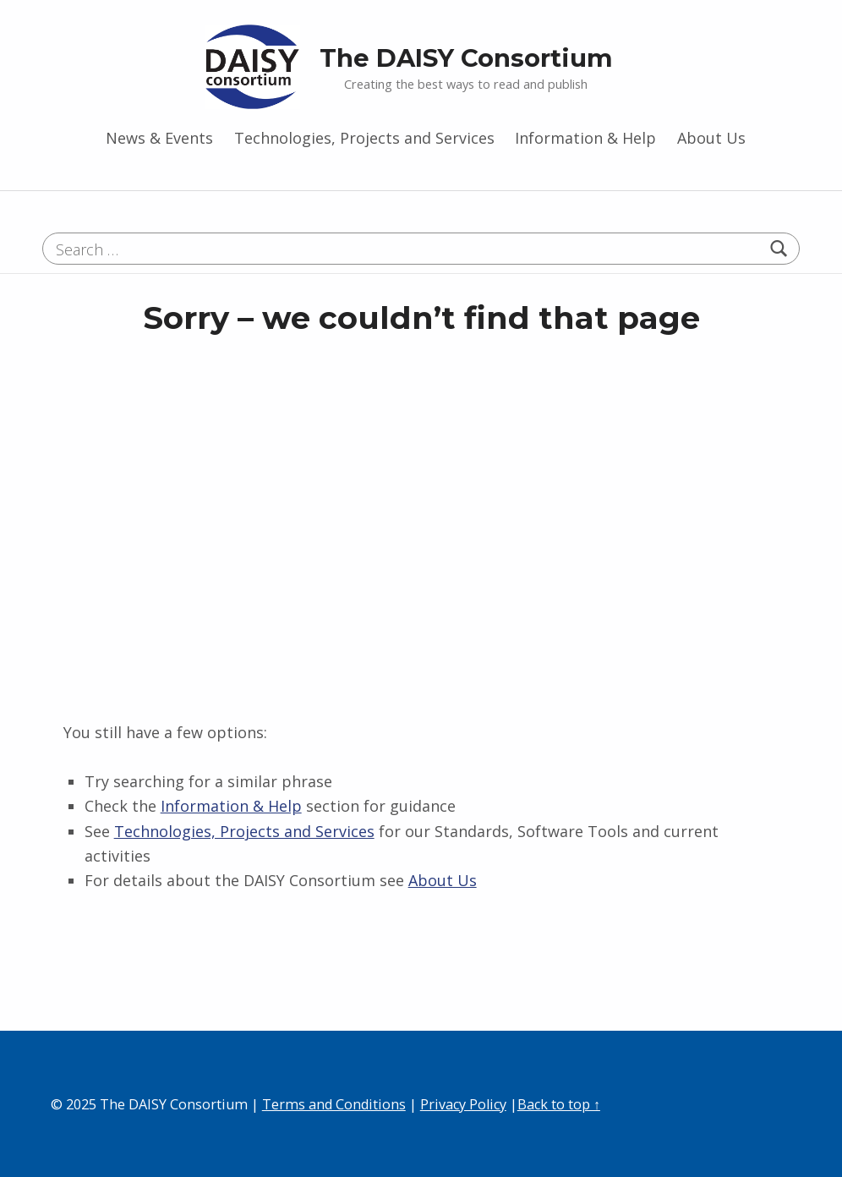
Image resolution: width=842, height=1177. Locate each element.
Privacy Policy (463, 1104)
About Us (711, 138)
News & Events (159, 138)
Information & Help (585, 138)
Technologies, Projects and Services (364, 138)
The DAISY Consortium (466, 58)
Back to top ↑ (558, 1104)
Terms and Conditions (334, 1104)
